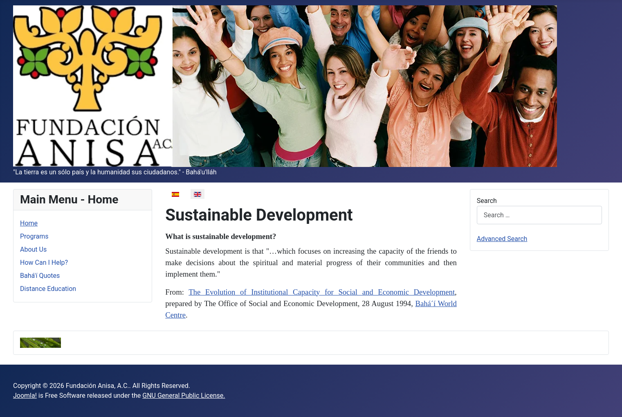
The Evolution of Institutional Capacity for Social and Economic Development (322, 292)
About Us (33, 249)
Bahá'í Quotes (40, 276)
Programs (34, 236)
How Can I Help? (44, 262)
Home (29, 223)
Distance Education (48, 289)
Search (487, 201)
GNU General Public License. (183, 395)
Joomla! (25, 395)
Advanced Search (502, 239)
